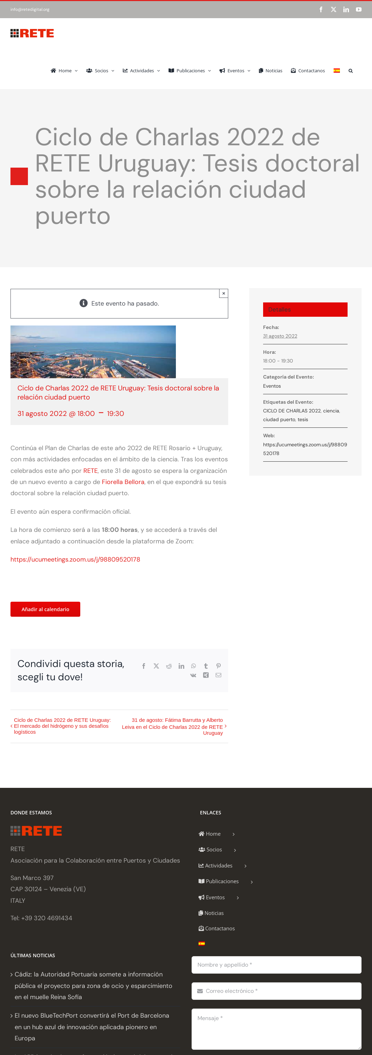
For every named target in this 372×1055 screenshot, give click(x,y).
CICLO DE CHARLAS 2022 (292, 411)
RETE (90, 471)
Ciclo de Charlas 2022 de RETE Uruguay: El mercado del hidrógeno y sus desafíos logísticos (62, 726)
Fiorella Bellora (123, 482)
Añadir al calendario (45, 609)
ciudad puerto (279, 419)
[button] (351, 70)
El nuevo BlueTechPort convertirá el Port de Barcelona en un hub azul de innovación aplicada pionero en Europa (92, 1026)
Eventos (272, 386)
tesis (303, 419)
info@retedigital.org (30, 9)
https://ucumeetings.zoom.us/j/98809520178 (76, 559)
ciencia (331, 411)
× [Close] (223, 293)
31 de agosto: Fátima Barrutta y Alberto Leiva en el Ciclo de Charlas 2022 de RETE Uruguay (172, 726)
